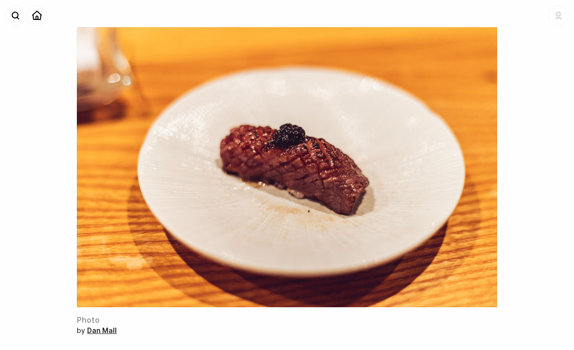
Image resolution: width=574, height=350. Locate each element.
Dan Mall (102, 330)
